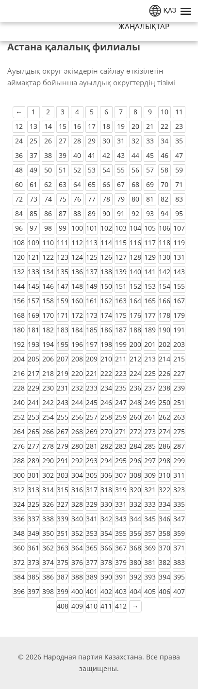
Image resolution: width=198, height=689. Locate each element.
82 (164, 199)
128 (135, 257)
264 (19, 431)
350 (48, 533)
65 (92, 184)
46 (164, 155)
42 (106, 155)
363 (62, 547)
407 (179, 591)
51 (62, 169)
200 (135, 344)
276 (19, 446)
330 (106, 504)
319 (121, 489)
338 (48, 518)
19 (121, 126)
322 (164, 489)
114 (106, 242)
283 (121, 446)
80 (135, 199)
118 (164, 242)
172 (77, 315)
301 (33, 475)
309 (150, 475)
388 (77, 576)
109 (33, 242)
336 (19, 518)
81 (150, 199)
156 (19, 300)
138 (106, 271)
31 (121, 140)
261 (150, 417)
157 (33, 300)
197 (92, 344)
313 (33, 489)
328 (77, 504)
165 (150, 300)
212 (135, 358)
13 (33, 126)
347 (179, 518)
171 (62, 315)
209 (92, 358)
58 (164, 169)
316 (77, 489)
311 (179, 475)
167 (179, 300)
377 (92, 562)
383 (179, 562)
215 (179, 358)
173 (92, 315)
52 (77, 169)
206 (48, 358)
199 (121, 344)
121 (33, 257)
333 (150, 504)
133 (33, 271)
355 (121, 533)
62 (48, 184)
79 (121, 199)
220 (77, 373)
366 (106, 547)
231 (62, 387)
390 (106, 576)
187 (121, 329)
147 (62, 286)
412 (121, 606)
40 (77, 155)
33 (150, 140)
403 (121, 591)
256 (77, 417)
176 (135, 315)
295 (121, 460)
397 (33, 591)
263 (179, 417)
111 (62, 242)
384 (19, 576)
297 (150, 460)
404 (135, 591)
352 (77, 533)
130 (164, 257)
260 (135, 417)
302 (48, 475)
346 (164, 518)
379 (121, 562)
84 (19, 213)
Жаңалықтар (143, 26)
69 (150, 184)
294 (106, 460)
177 (150, 315)
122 (48, 257)
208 (77, 358)
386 (48, 576)
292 (77, 460)
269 (92, 431)
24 (19, 140)
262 (164, 417)
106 (164, 228)
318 (106, 489)
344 (135, 518)
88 (77, 213)
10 (164, 111)
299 (179, 460)
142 (164, 271)
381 (150, 562)
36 (19, 155)
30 (106, 140)
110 (48, 242)
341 (92, 518)
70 (164, 184)
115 (121, 242)
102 (106, 228)
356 (135, 533)
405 (150, 591)
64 (77, 184)
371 (179, 547)
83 (179, 199)
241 (33, 402)
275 (179, 431)
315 (62, 489)
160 (77, 300)
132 (19, 271)
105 (150, 228)
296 (135, 460)
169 (33, 315)
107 (179, 228)
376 (77, 562)
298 (164, 460)
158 (48, 300)
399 (62, 591)
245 (92, 402)
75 (62, 199)
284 (135, 446)
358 (164, 533)
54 (106, 169)
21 (150, 126)
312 (19, 489)
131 (179, 257)
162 (106, 300)
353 (92, 533)
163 (121, 300)
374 (48, 562)
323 (179, 489)
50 (48, 169)
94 (164, 213)
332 (135, 504)
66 (106, 184)
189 (150, 329)
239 (179, 387)
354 (106, 533)
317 (92, 489)
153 (150, 286)
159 (62, 300)
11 (179, 111)
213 (150, 358)
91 (121, 213)
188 (135, 329)
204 (19, 358)
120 (19, 257)
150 (106, 286)
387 (62, 576)
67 (121, 184)
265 (33, 431)
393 (150, 576)
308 (135, 475)
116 (135, 242)
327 (62, 504)
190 (164, 329)
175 (121, 315)
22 (164, 126)
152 (135, 286)
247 (121, 402)
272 (135, 431)
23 (179, 126)
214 (164, 358)
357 (150, 533)
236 (135, 387)
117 (150, 242)
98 (48, 228)
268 (77, 431)
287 (179, 446)
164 (135, 300)
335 (179, 504)
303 (62, 475)
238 (164, 387)
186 (106, 329)
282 (106, 446)
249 (150, 402)
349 (33, 533)
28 (77, 140)
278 (48, 446)
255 (62, 417)
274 (164, 431)
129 (150, 257)
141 (150, 271)
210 (106, 358)
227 (179, 373)
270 (106, 431)
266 (48, 431)
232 (77, 387)
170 (48, 315)
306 (106, 475)
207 (62, 358)
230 (48, 387)
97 (33, 228)
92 (135, 213)
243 (62, 402)
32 (135, 140)
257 (92, 417)
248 (135, 402)
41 (92, 155)
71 (179, 184)
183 (62, 329)
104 (135, 228)
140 (135, 271)
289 (33, 460)
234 (106, 387)
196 (77, 344)
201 (150, 344)
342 (106, 518)
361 (33, 547)
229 (33, 387)
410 (92, 606)
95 (179, 213)
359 (179, 533)
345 (150, 518)
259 (121, 417)
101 (92, 228)
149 (92, 286)
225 (150, 373)
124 (77, 257)
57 (150, 169)
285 (150, 446)
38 (48, 155)
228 (19, 387)
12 (19, 126)
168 (19, 315)
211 (121, 358)
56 (135, 169)
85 (33, 213)
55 (121, 169)
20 (135, 126)
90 (106, 213)
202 (164, 344)
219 (62, 373)
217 (33, 373)
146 (48, 286)
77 (92, 199)
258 (106, 417)
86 (48, 213)
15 (62, 126)
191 (179, 329)
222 (106, 373)
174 (106, 315)
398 (48, 591)
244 (77, 402)
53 (92, 169)
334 (164, 504)
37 (33, 155)
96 (19, 228)
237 (150, 387)
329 (92, 504)
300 (19, 475)
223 (121, 373)
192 (19, 344)
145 (33, 286)
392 (135, 576)
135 (62, 271)
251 (179, 402)
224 (135, 373)
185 (92, 329)
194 (48, 344)
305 (92, 475)
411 (106, 606)
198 (106, 344)
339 (62, 518)
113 (92, 242)
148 (77, 286)
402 (106, 591)
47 (179, 155)
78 (106, 199)
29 (92, 140)
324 (19, 504)
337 (33, 518)
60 (19, 184)
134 (48, 271)
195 (62, 344)
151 (121, 286)
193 (33, 344)
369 (150, 547)
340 (77, 518)
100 (77, 228)
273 (150, 431)
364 (77, 547)
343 (121, 518)
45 (150, 155)
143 (179, 271)
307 (121, 475)
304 (77, 475)
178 (164, 315)
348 (19, 533)
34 (164, 140)
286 (164, 446)
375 (62, 562)
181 (33, 329)
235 (121, 387)
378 (106, 562)
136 (77, 271)
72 (19, 199)
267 (62, 431)
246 (106, 402)
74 (48, 199)
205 (33, 358)
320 (135, 489)
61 (33, 184)
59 (179, 169)
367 (121, 547)
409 (77, 606)
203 (179, 344)
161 (92, 300)
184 (77, 329)
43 (121, 155)
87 (62, 213)
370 (164, 547)
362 (48, 547)
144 (19, 286)
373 (33, 562)
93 (150, 213)
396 (19, 591)
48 (19, 169)
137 (92, 271)
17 (92, 126)
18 (106, 126)
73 (33, 199)
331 (121, 504)
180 (19, 329)
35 (179, 140)
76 (77, 199)
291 (62, 460)
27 (62, 140)
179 (179, 315)
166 (164, 300)
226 (164, 373)
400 (77, 591)
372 (19, 562)
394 (164, 576)
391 (121, 576)
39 (62, 155)
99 (62, 228)
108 (19, 242)
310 (164, 475)
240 (19, 402)
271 (121, 431)
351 (62, 533)
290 (48, 460)
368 (135, 547)
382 (164, 562)
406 (164, 591)
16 (77, 126)
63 (62, 184)
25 (33, 140)
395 (179, 576)
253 (33, 417)
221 (92, 373)
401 (92, 591)
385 (33, 576)
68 (135, 184)
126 (106, 257)
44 (135, 155)
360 (19, 547)
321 (150, 489)
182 (48, 329)
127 (121, 257)
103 (121, 228)
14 (48, 126)
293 (92, 460)
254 (48, 417)
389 (92, 576)
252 (19, 417)
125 (92, 257)
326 (48, 504)
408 (62, 606)
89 (92, 213)
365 (92, 547)
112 (77, 242)
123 (62, 257)
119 (179, 242)
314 (48, 489)
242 (48, 402)
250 (164, 402)
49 (33, 169)
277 (33, 446)
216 (19, 373)
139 (121, 271)
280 (77, 446)
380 (135, 562)
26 (48, 140)
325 (33, 504)
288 (19, 460)
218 (48, 373)
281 (92, 446)
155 (179, 286)
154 (164, 286)
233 (92, 387)
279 (62, 446)
